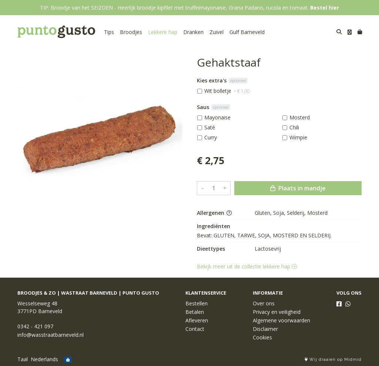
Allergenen (214, 212)
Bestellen (196, 303)
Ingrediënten (213, 226)
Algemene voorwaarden (281, 320)
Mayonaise (217, 117)
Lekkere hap (162, 31)
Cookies (262, 337)
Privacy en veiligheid (277, 311)
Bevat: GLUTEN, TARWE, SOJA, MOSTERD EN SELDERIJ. (264, 235)
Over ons (264, 303)
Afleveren (196, 320)
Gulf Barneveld (247, 31)
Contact (194, 328)
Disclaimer (265, 328)
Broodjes (131, 31)
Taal (22, 359)
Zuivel (216, 31)
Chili (294, 127)
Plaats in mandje (298, 188)
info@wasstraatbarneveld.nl (50, 334)
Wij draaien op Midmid (333, 359)
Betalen (194, 311)
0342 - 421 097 (35, 326)
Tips (109, 31)
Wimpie (298, 137)
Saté (209, 127)
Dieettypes (211, 248)
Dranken (193, 31)
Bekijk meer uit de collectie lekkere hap (247, 266)
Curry (210, 137)
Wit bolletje (227, 90)
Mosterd (299, 117)
